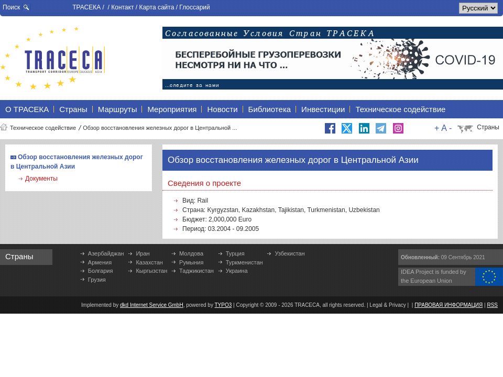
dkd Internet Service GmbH (151, 305)
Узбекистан (289, 253)
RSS (492, 305)
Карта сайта (156, 7)
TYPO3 (223, 305)
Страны (488, 127)
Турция (235, 253)
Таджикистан (196, 271)
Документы (41, 178)
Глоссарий (194, 7)
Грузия (97, 279)
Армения (100, 262)
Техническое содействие (43, 128)
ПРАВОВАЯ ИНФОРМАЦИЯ (448, 305)
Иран (142, 253)
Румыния (191, 262)
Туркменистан (244, 262)
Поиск (11, 7)
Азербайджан (106, 253)
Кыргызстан (151, 271)
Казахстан (149, 262)
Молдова (191, 253)
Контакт (122, 7)
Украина (237, 271)
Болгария (100, 271)
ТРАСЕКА (86, 7)
